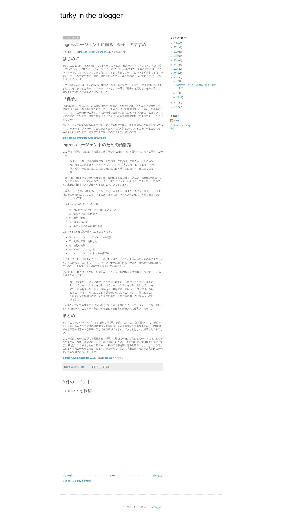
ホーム (112, 475)
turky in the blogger (91, 15)
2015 (176, 73)
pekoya (108, 357)
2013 (176, 102)
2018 (176, 60)
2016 (176, 69)
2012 (176, 107)
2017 (176, 64)
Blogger (157, 507)
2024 (176, 43)
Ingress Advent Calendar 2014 (79, 357)
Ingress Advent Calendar (92, 51)
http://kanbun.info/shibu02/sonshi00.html (84, 137)
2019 (176, 56)
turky (176, 120)
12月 (179, 81)
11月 (179, 93)
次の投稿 (67, 475)
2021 (176, 47)
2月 (178, 97)
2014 (176, 77)
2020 (176, 51)
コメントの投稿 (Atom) (79, 481)
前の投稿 (157, 475)
